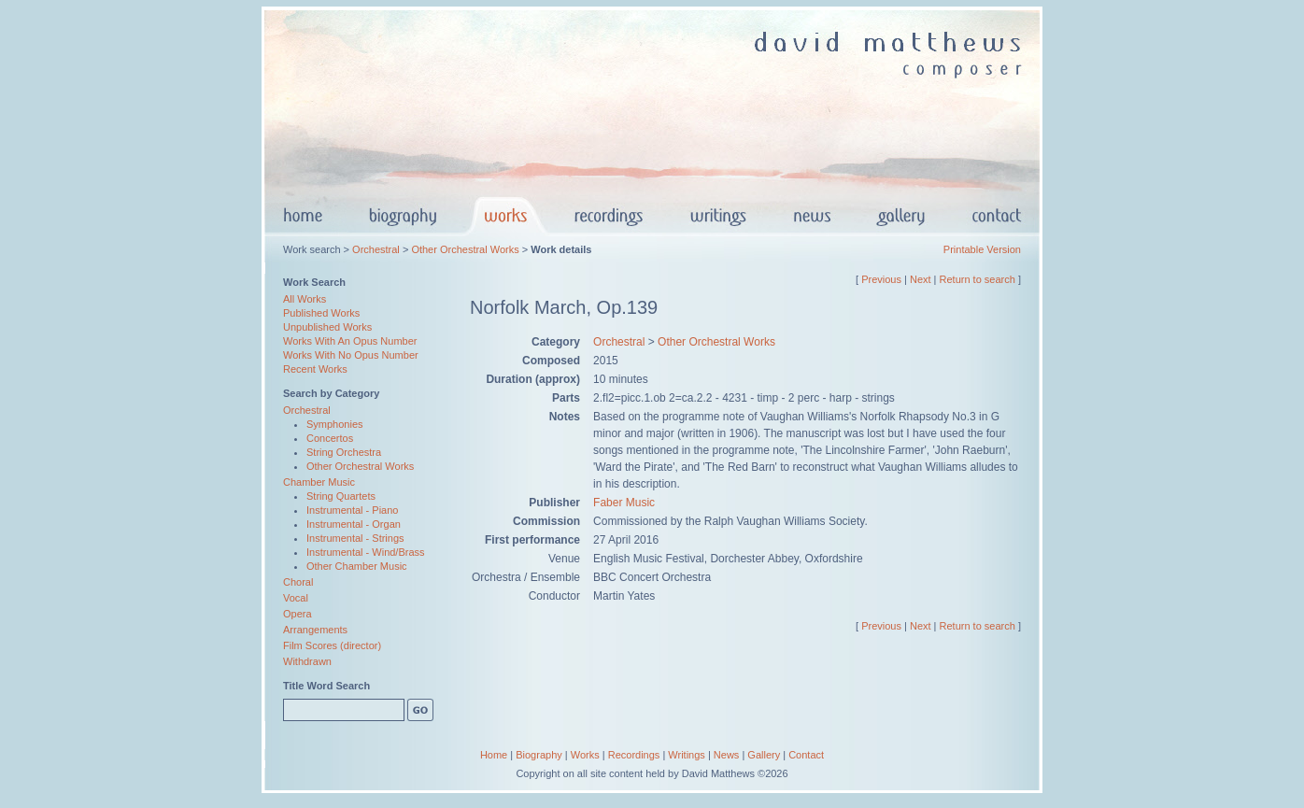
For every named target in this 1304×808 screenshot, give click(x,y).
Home (493, 754)
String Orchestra (343, 452)
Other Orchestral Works (464, 249)
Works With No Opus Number (350, 355)
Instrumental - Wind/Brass (365, 552)
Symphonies (334, 424)
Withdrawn (307, 661)
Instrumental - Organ (353, 524)
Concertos (329, 438)
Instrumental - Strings (355, 538)
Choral (298, 582)
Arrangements (315, 629)
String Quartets (341, 496)
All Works (304, 299)
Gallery (763, 754)
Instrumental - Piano (352, 510)
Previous (881, 279)
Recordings (634, 754)
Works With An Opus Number (350, 341)
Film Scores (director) (332, 645)
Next (920, 279)
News (727, 754)
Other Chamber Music (356, 566)
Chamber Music (319, 482)
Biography (539, 754)
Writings (686, 754)
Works (585, 754)
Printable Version (982, 249)
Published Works (321, 313)
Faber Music (624, 502)
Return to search (977, 279)
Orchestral (376, 249)
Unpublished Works (327, 327)
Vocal (295, 597)
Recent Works (315, 369)
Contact (806, 754)
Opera (297, 613)
